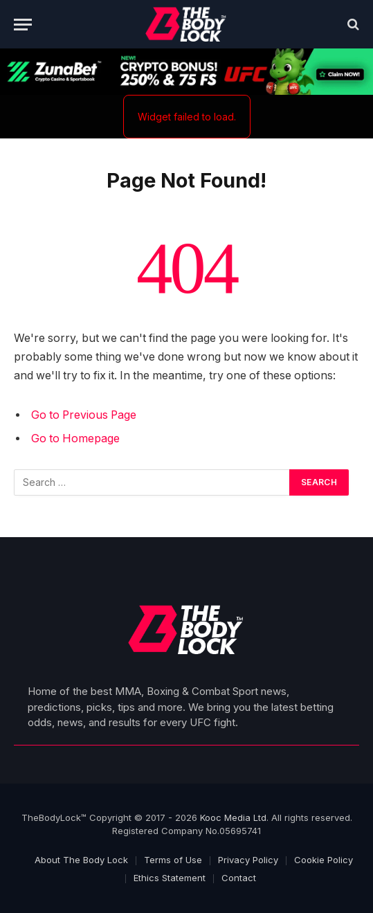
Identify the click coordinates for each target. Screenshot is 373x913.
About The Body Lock (81, 859)
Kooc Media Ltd (233, 817)
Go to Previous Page (83, 415)
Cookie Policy (323, 859)
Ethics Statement (170, 877)
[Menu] (23, 24)
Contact (238, 877)
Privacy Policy (248, 859)
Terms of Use (173, 859)
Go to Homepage (75, 438)
